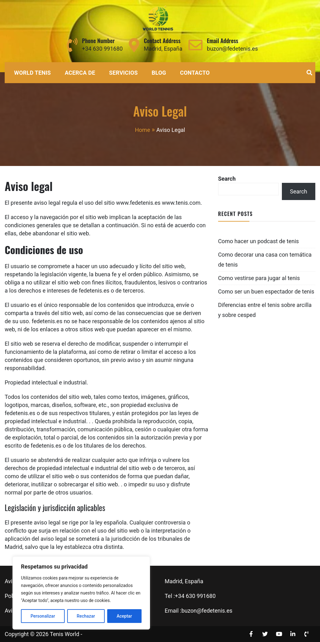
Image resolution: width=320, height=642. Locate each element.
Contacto (195, 72)
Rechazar (86, 616)
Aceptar (124, 616)
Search (227, 178)
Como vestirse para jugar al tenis (259, 278)
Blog (159, 72)
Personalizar (43, 616)
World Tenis (32, 72)
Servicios (123, 72)
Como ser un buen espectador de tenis (266, 291)
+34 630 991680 (102, 48)
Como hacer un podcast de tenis (258, 241)
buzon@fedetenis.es (232, 48)
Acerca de (80, 72)
